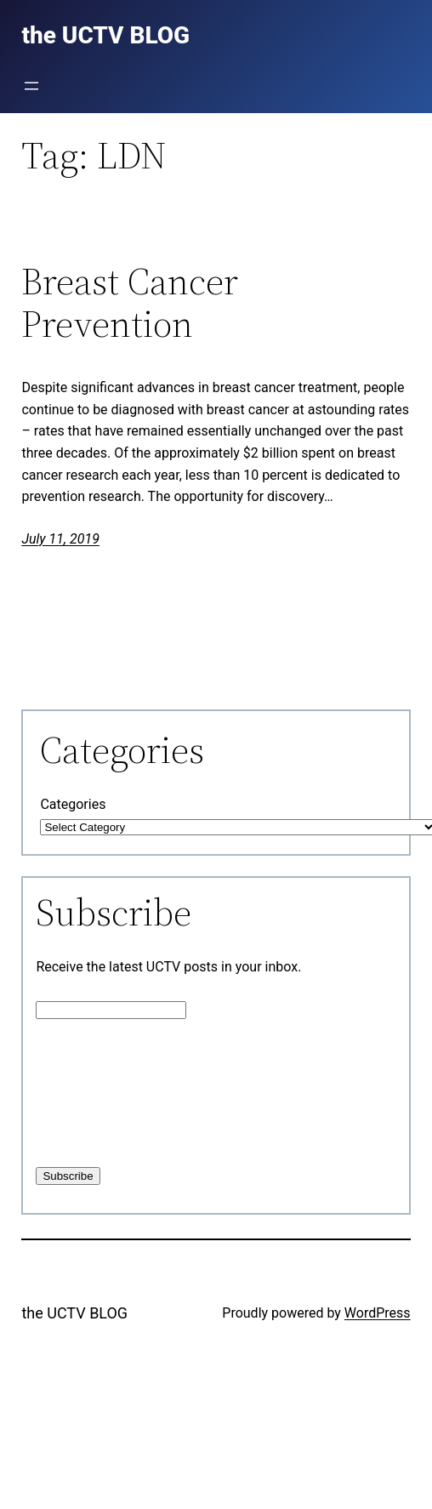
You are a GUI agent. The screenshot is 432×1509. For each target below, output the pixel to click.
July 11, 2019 (60, 539)
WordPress (377, 1313)
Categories (72, 804)
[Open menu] (31, 86)
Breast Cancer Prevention (129, 303)
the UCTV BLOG (74, 1313)
